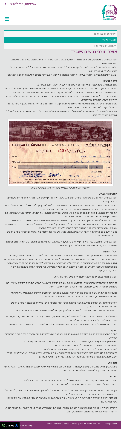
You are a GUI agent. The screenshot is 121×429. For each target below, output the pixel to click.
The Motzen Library (105, 45)
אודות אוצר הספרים (105, 34)
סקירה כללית (109, 39)
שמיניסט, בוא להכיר (23, 4)
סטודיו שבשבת (21, 426)
